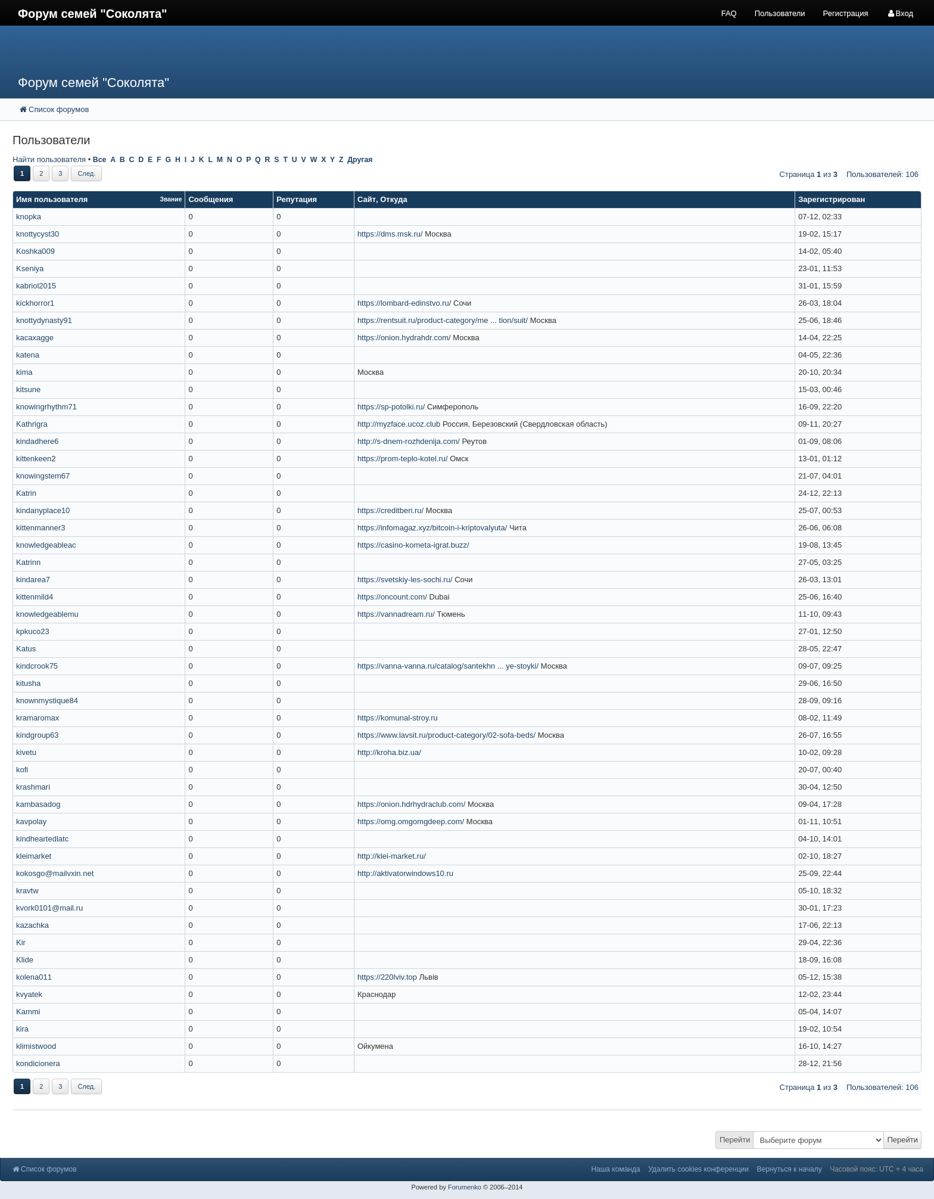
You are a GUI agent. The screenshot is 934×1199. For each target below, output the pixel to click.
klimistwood (36, 1046)
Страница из (809, 174)
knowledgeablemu (47, 614)
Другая (359, 160)
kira (22, 1028)
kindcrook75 (37, 665)
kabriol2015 (36, 285)
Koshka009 (35, 251)
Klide (24, 959)
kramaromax (37, 717)
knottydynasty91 (44, 320)
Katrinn (28, 562)
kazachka (32, 925)
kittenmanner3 (40, 527)
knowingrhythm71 (46, 406)
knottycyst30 (37, 233)
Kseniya (29, 268)
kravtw (27, 890)
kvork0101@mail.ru (49, 907)
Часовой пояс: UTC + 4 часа (876, 1169)
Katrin (26, 493)
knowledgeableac (46, 545)
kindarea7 (33, 579)
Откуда (393, 199)
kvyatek (29, 994)
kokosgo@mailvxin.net (55, 873)
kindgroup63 (37, 735)
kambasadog (38, 804)
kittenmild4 (34, 596)
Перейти (735, 1139)
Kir (21, 942)
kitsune (28, 389)
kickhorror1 (35, 303)
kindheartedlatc (42, 838)
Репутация (296, 199)
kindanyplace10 (43, 510)
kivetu (26, 752)
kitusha (28, 683)
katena (27, 354)
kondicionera (38, 1063)
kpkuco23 (32, 631)
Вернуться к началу (789, 1169)
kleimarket (33, 856)
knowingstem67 (43, 475)
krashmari (33, 786)
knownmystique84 (47, 700)
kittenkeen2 (36, 458)
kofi (22, 769)
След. (86, 173)
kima (24, 372)
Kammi (28, 1011)
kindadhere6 (37, 441)
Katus (26, 648)
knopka (28, 216)
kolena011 (34, 977)
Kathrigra (32, 424)
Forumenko (464, 1187)
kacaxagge (35, 337)
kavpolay (31, 821)
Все (100, 160)
